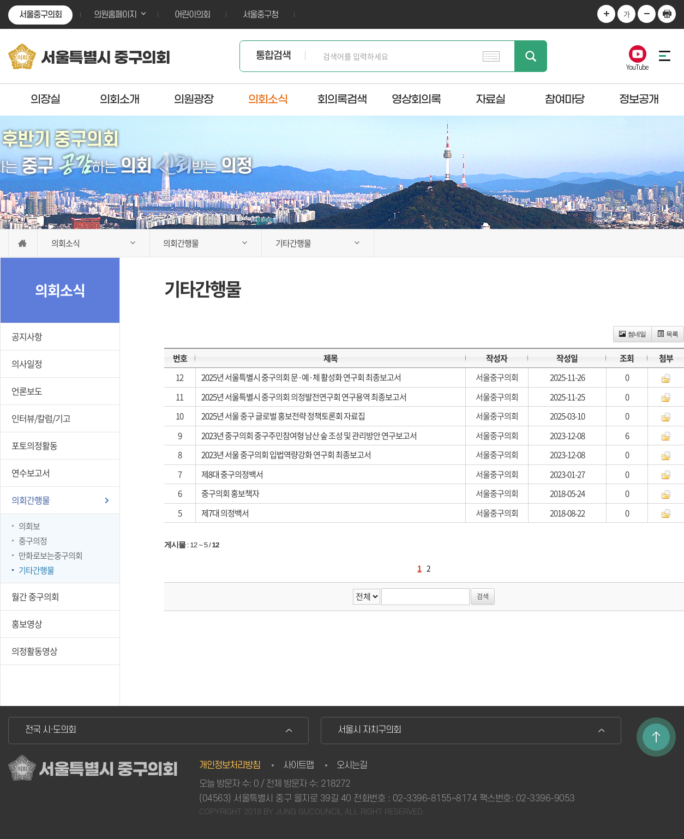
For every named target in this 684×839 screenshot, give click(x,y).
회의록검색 (342, 99)
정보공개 (638, 99)
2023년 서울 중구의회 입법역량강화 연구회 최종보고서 (286, 455)
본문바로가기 (0, 0)
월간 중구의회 (35, 596)
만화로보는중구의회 (50, 556)
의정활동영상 (34, 650)
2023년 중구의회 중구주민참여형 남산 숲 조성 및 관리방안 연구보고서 (309, 436)
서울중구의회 (40, 15)
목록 (667, 334)
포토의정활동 (34, 445)
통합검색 (273, 56)
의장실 (45, 99)
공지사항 (26, 336)
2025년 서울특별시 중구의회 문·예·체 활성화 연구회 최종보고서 (301, 377)
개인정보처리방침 (229, 765)
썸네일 (632, 334)
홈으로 (23, 243)
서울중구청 (260, 15)
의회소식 (267, 99)
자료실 (490, 99)
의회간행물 (30, 499)
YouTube (637, 66)
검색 (530, 56)
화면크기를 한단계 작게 (647, 14)
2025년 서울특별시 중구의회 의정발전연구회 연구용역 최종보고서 (303, 397)
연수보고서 (30, 472)
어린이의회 (192, 15)
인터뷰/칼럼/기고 (40, 418)
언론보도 (26, 390)
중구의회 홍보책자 (230, 493)
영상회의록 (416, 99)
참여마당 (564, 99)
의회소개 (119, 99)
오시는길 (352, 765)
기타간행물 (36, 570)
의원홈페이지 (115, 15)
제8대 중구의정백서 (232, 474)
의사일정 (26, 363)
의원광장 (193, 99)
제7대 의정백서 (225, 513)
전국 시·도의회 (50, 730)
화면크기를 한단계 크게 (606, 14)
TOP (656, 737)
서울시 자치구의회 (369, 730)
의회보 (29, 526)
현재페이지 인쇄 (667, 14)
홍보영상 (26, 623)
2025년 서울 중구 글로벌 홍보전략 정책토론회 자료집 (283, 416)
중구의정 (33, 541)
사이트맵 (298, 765)
